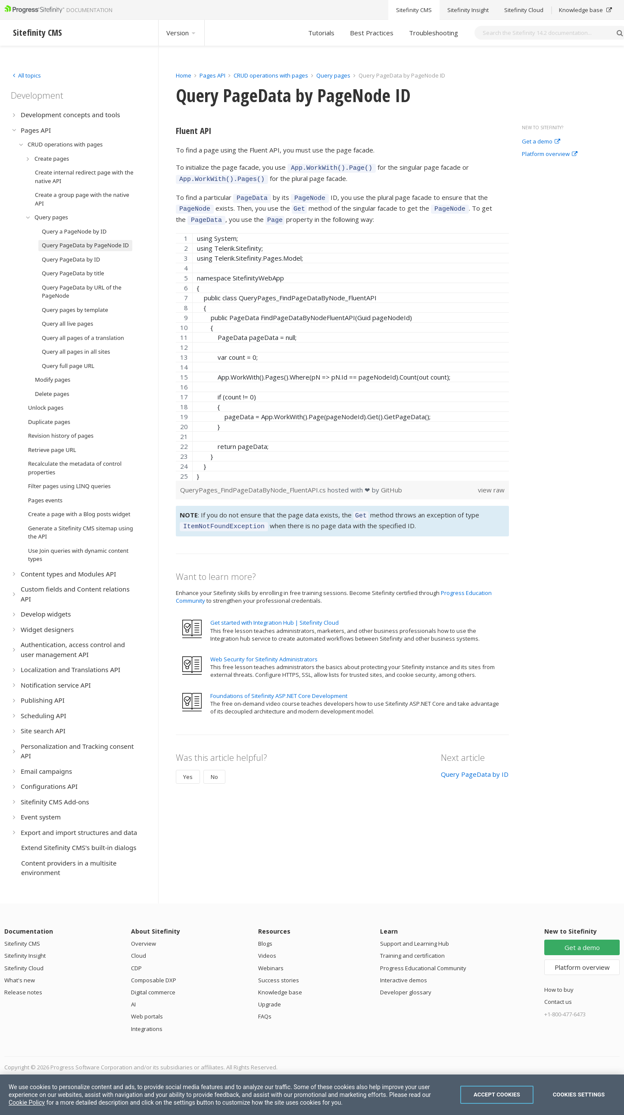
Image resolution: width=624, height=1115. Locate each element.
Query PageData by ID (475, 765)
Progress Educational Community (423, 968)
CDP (136, 968)
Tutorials (321, 32)
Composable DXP (153, 980)
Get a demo (541, 141)
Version (181, 32)
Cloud (138, 955)
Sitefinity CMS (22, 943)
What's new (19, 980)
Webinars (271, 968)
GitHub (391, 483)
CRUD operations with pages (271, 75)
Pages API (212, 75)
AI (133, 1004)
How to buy (559, 990)
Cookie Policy (27, 1102)
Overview (143, 943)
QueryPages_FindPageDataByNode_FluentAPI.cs (254, 483)
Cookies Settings (579, 1094)
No (214, 768)
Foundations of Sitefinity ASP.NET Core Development (278, 687)
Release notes (23, 992)
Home (183, 75)
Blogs (265, 943)
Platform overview (549, 154)
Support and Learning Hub (414, 943)
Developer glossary (405, 992)
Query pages (333, 75)
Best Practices (371, 32)
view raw (491, 483)
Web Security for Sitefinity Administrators (264, 650)
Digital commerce (153, 992)
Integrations (146, 1029)
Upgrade (269, 1004)
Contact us (558, 1002)
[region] (342, 350)
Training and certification (412, 955)
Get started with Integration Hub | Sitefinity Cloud (274, 613)
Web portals (147, 1016)
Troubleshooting (433, 32)
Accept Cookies (497, 1094)
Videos (267, 955)
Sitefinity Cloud (24, 968)
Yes (188, 768)
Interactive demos (403, 980)
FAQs (264, 1016)
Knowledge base (280, 992)
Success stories (278, 980)
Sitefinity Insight (25, 955)
